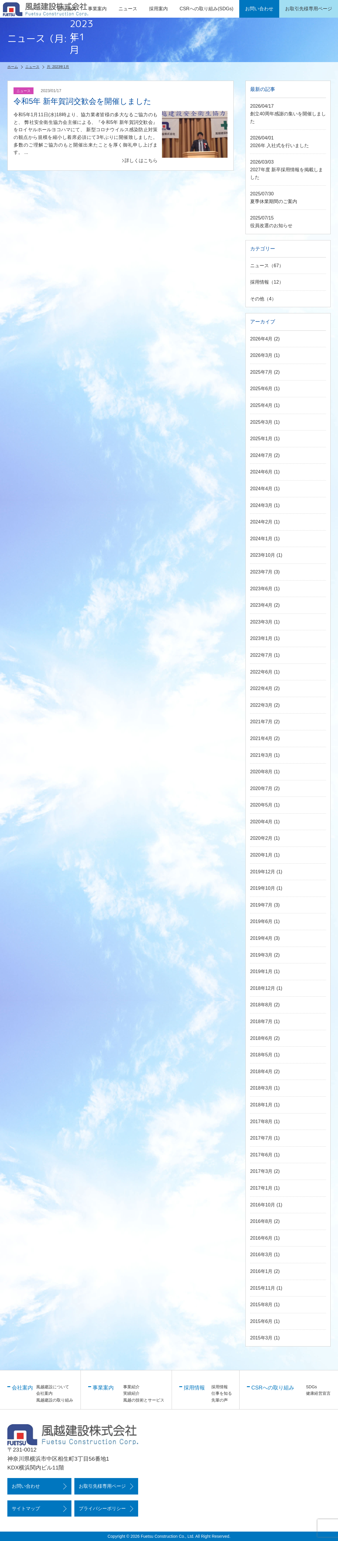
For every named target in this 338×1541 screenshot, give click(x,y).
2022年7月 (261, 655)
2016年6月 (261, 1238)
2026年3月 (261, 355)
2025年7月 (261, 372)
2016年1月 (261, 1271)
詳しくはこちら (141, 160)
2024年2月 (261, 521)
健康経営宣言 (318, 1393)
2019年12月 (262, 871)
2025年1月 (261, 438)
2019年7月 (261, 904)
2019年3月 (261, 954)
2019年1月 (261, 971)
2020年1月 (261, 854)
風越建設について (52, 1386)
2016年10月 (262, 1204)
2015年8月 (261, 1304)
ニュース (127, 8)
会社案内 (44, 1393)
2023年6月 (261, 588)
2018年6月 (261, 1038)
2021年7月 (261, 721)
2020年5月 (261, 804)
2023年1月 (261, 638)
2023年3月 (261, 621)
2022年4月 (261, 688)
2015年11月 (262, 1288)
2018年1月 (261, 1104)
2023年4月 (261, 605)
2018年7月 (261, 1021)
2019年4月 (261, 938)
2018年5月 (261, 1054)
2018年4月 (261, 1071)
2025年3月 (261, 422)
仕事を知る (221, 1393)
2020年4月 (261, 821)
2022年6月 (261, 671)
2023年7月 (261, 571)
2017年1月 (261, 1188)
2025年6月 (261, 388)
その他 (257, 298)
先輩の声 (219, 1400)
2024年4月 (261, 488)
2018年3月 (261, 1087)
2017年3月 (261, 1171)
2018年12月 (262, 988)
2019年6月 (261, 921)
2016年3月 (261, 1254)
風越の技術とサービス (143, 1400)
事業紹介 (131, 1386)
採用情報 (259, 282)
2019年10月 (262, 888)
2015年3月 (261, 1337)
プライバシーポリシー (102, 1508)
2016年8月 (261, 1221)
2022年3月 (261, 705)
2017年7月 (261, 1138)
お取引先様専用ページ (102, 1486)
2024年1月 (261, 538)
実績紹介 (131, 1393)
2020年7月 (261, 788)
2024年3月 (261, 505)
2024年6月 (261, 471)
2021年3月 (261, 755)
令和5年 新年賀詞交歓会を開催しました (82, 101)
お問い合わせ (26, 1486)
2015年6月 (261, 1321)
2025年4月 (261, 405)
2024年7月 (261, 455)
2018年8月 (261, 1004)
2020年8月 (261, 771)
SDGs (311, 1386)
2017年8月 (261, 1121)
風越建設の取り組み (54, 1400)
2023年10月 (262, 555)
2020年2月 (261, 838)
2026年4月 (261, 338)
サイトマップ (26, 1508)
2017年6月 (261, 1154)
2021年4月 (261, 738)
